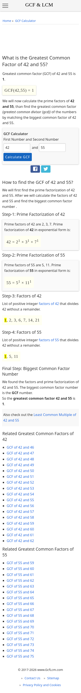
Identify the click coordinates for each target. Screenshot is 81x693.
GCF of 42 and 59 (20, 523)
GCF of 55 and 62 (20, 580)
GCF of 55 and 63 (20, 586)
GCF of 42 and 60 (20, 529)
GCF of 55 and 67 (20, 609)
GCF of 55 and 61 (20, 574)
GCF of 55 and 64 (20, 592)
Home (7, 21)
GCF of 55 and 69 (20, 621)
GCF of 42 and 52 (20, 482)
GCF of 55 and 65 (20, 598)
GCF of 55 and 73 (20, 644)
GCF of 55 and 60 (20, 568)
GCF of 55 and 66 (20, 603)
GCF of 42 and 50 (20, 470)
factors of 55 (49, 340)
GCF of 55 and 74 (20, 650)
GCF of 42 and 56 (20, 505)
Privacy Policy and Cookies (42, 685)
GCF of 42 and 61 (20, 535)
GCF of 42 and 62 (20, 540)
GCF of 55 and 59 (20, 562)
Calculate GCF (17, 157)
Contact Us (32, 678)
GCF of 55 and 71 (20, 633)
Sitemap (53, 678)
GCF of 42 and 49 (20, 465)
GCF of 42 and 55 (20, 500)
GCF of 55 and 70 (20, 627)
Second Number (46, 139)
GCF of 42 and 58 (20, 517)
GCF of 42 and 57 (20, 511)
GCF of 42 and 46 (20, 447)
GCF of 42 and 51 (20, 476)
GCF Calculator (25, 21)
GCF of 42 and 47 (20, 453)
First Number (14, 139)
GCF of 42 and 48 (20, 459)
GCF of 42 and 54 (20, 494)
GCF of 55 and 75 (20, 656)
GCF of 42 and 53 (20, 488)
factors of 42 (49, 303)
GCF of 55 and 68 (20, 615)
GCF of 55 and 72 (20, 639)
